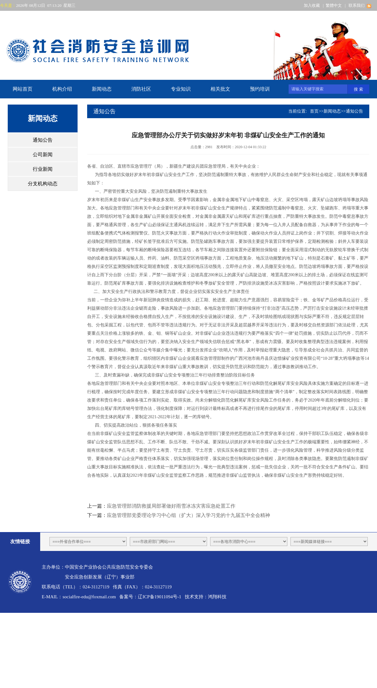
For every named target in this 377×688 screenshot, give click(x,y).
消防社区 (141, 89)
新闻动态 (102, 89)
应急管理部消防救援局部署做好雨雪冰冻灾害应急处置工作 (171, 506)
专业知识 (181, 89)
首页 (314, 111)
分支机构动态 (42, 183)
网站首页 (22, 89)
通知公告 (43, 140)
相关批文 (220, 89)
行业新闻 (43, 169)
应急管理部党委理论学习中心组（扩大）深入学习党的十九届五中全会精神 (188, 515)
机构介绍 (62, 89)
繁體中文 (334, 5)
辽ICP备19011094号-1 (159, 596)
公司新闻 (43, 154)
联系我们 (357, 5)
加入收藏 (312, 5)
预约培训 (260, 89)
